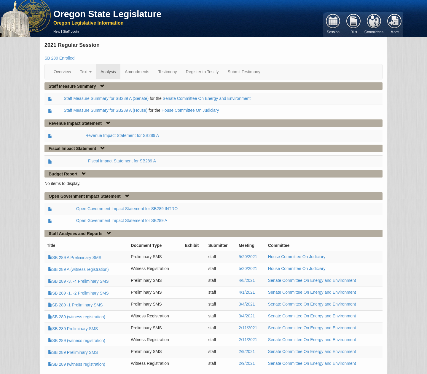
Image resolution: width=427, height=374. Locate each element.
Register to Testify (202, 71)
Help (56, 31)
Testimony (167, 71)
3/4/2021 (247, 304)
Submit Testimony (244, 71)
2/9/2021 (247, 351)
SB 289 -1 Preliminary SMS (75, 305)
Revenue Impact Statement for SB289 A (122, 135)
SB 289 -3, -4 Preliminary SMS (78, 281)
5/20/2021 (248, 256)
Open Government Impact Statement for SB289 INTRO (127, 208)
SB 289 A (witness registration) (78, 269)
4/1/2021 (247, 292)
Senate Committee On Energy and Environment (207, 98)
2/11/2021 (248, 327)
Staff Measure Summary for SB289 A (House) (105, 110)
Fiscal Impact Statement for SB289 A (122, 161)
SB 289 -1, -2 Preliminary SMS (78, 293)
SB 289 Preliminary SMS (73, 328)
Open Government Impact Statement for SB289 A (121, 220)
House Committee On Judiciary (190, 110)
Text (86, 71)
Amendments (137, 71)
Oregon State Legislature (107, 14)
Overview (62, 71)
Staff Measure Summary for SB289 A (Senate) (106, 98)
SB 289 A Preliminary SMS (74, 257)
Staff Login (71, 31)
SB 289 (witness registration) (76, 316)
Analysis (108, 71)
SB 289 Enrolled (59, 58)
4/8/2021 (247, 280)
